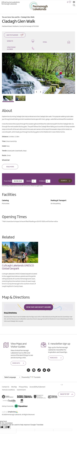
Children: (42, 181)
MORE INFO (16, 363)
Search (64, 181)
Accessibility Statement (37, 387)
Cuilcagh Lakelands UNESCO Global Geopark (18, 267)
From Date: (8, 181)
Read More (10, 167)
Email (56, 42)
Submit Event (21, 390)
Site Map (14, 387)
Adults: (29, 181)
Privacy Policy (23, 387)
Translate (35, 377)
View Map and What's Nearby (38, 307)
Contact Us (5, 387)
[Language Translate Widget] (12, 377)
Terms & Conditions (8, 390)
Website (20, 41)
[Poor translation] (7, 427)
